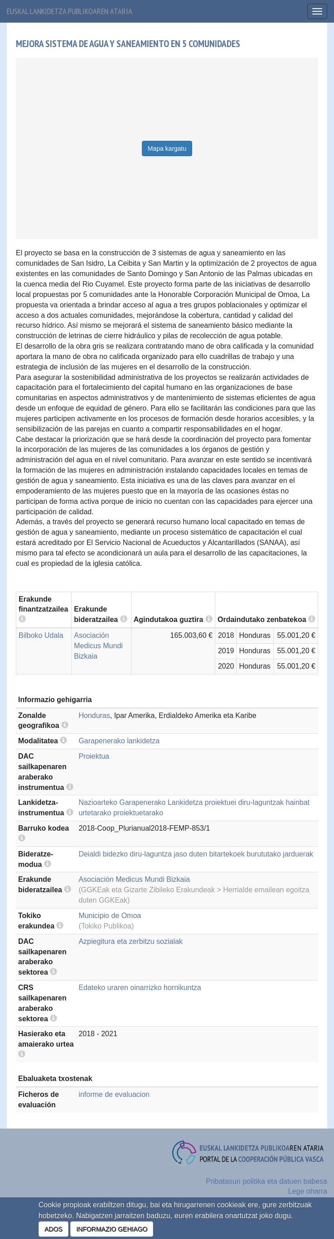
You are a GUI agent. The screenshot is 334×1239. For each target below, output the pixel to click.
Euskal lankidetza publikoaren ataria (69, 11)
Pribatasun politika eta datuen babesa (266, 1181)
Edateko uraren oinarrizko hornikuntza (139, 987)
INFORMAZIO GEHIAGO (111, 1229)
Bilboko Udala (41, 635)
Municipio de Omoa (109, 915)
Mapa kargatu (167, 148)
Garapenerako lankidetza (119, 741)
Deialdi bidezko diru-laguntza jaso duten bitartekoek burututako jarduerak (195, 854)
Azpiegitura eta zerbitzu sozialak (130, 941)
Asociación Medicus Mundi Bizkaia (98, 645)
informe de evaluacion (114, 1094)
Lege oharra (307, 1191)
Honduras (94, 715)
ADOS (53, 1229)
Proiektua (93, 756)
